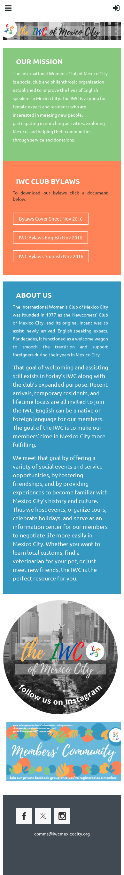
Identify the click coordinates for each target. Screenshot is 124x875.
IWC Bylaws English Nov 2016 (50, 237)
